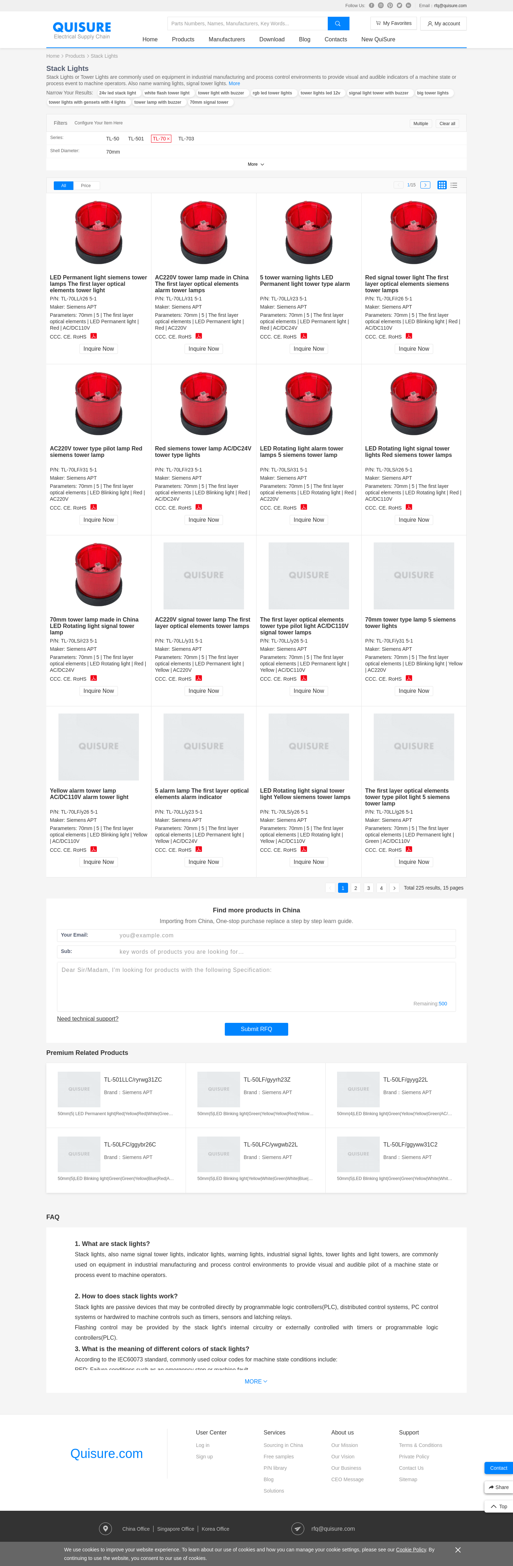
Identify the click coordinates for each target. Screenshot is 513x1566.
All (63, 185)
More (234, 83)
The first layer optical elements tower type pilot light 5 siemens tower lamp (407, 797)
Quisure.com (106, 1453)
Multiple (421, 123)
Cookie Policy (411, 1549)
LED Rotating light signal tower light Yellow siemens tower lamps (305, 794)
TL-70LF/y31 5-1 (394, 641)
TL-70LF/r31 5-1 (79, 470)
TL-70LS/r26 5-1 (394, 470)
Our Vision (342, 1456)
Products (183, 39)
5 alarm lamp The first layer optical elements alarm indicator (202, 794)
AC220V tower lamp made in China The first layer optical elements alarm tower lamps (202, 283)
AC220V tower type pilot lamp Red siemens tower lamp (96, 451)
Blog (304, 39)
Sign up (204, 1456)
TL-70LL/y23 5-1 (184, 812)
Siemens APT (82, 307)
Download (272, 39)
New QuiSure (378, 39)
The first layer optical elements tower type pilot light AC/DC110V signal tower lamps (304, 626)
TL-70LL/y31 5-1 (184, 641)
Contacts (336, 39)
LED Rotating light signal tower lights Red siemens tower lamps (408, 451)
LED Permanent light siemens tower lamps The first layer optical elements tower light (98, 283)
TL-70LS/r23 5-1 (79, 641)
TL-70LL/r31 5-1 (184, 299)
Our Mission (344, 1445)
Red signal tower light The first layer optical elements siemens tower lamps (407, 283)
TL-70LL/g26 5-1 (394, 812)
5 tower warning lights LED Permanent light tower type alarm (305, 280)
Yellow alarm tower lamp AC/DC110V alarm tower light (89, 794)
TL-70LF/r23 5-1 (184, 470)
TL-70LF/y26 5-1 (79, 812)
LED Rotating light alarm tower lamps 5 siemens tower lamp (301, 451)
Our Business (346, 1468)
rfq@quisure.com (450, 5)
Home (150, 39)
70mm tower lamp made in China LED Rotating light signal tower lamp (94, 626)
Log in (202, 1445)
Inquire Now (98, 349)
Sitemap (408, 1479)
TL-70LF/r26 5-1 (394, 299)
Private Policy (414, 1456)
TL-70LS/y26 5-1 (289, 812)
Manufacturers (227, 39)
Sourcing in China (283, 1445)
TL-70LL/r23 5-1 (289, 299)
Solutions (274, 1491)
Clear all (447, 123)
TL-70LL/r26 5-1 (79, 299)
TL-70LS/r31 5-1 (289, 470)
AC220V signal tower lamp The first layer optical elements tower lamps (202, 623)
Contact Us (411, 1468)
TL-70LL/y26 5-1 (289, 641)
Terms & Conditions (420, 1445)
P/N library (275, 1468)
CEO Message (347, 1479)
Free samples (279, 1456)
